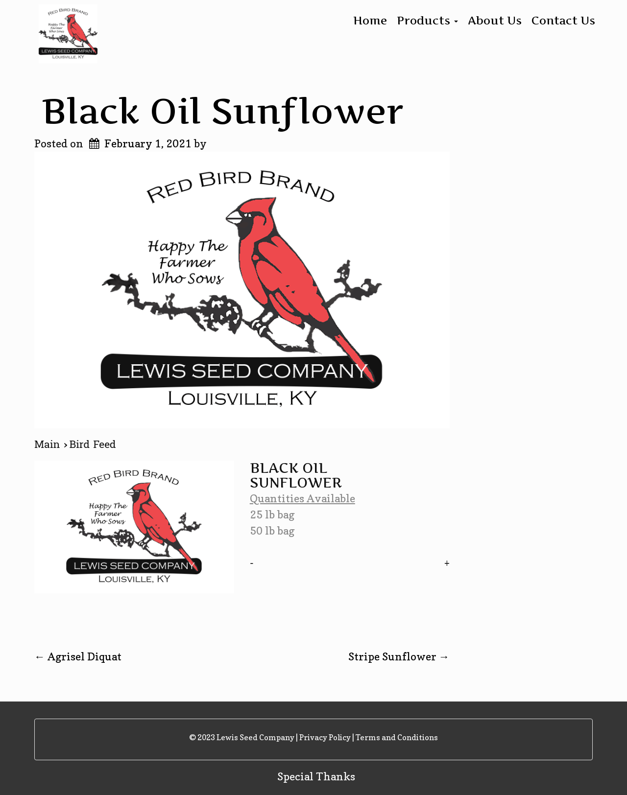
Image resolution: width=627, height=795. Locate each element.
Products (427, 20)
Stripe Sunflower (399, 656)
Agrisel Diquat (77, 656)
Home (370, 20)
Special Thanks (316, 776)
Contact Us (563, 20)
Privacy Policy (325, 737)
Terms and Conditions (397, 737)
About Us (495, 20)
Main (49, 444)
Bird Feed (93, 444)
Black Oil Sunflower (223, 110)
